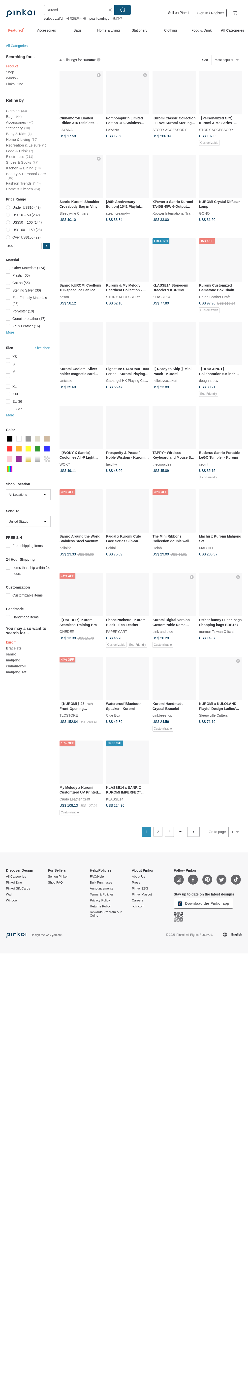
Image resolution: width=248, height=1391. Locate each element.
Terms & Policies (102, 894)
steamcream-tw (118, 213)
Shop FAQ (55, 882)
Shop (10, 72)
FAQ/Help (97, 876)
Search (123, 10)
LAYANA (66, 130)
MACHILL (206, 548)
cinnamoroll (16, 666)
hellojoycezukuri (165, 381)
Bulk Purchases (101, 882)
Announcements (101, 888)
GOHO (204, 213)
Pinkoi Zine (14, 84)
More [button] (10, 332)
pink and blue (163, 632)
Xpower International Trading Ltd (178, 213)
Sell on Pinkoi (178, 13)
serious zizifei (53, 18)
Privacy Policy (100, 900)
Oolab (157, 548)
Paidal (111, 548)
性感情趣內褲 (76, 18)
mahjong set (16, 672)
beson (64, 297)
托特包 (117, 18)
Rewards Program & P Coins (106, 913)
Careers (137, 900)
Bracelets (14, 648)
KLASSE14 (161, 297)
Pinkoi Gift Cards (18, 888)
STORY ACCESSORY (170, 130)
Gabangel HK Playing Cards (128, 381)
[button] (46, 246)
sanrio (11, 654)
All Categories (17, 46)
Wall (9, 894)
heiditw (111, 464)
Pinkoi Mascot (142, 894)
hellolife (65, 548)
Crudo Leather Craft (214, 297)
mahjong (13, 660)
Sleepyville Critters (74, 213)
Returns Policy (100, 906)
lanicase (66, 381)
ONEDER (67, 632)
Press (136, 882)
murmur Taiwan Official (216, 632)
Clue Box (113, 715)
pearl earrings (99, 18)
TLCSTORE (69, 715)
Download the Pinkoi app (203, 903)
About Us (138, 876)
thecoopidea (162, 464)
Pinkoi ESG (140, 888)
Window (12, 78)
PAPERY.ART (116, 632)
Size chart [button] (42, 348)
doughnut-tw (208, 381)
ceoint (203, 464)
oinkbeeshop (162, 715)
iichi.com (138, 906)
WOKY (65, 464)
